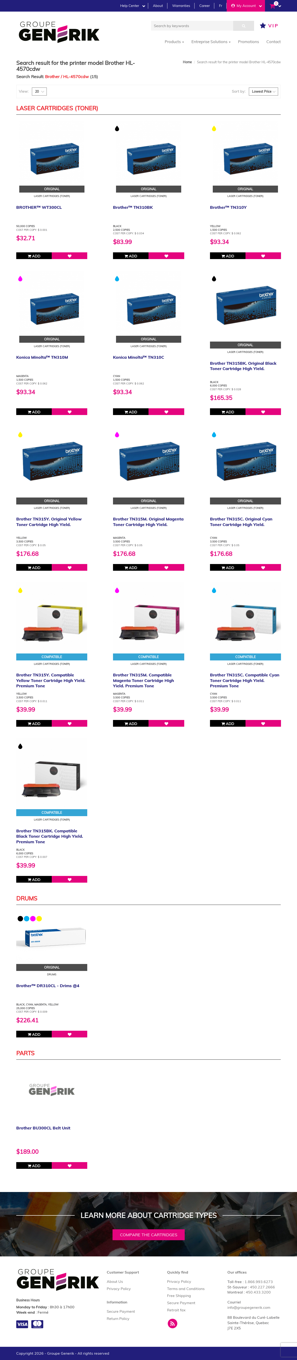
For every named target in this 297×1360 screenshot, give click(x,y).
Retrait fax (176, 1310)
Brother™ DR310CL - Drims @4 (47, 985)
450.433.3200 (258, 1292)
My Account (246, 5)
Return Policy (118, 1318)
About (158, 5)
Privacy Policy (119, 1288)
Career (204, 5)
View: (24, 91)
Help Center (132, 5)
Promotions (248, 41)
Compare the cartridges (148, 1234)
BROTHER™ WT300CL (39, 207)
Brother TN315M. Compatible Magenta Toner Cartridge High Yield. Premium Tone (143, 680)
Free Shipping (179, 1295)
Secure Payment (121, 1311)
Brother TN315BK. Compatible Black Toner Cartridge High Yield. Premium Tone (49, 836)
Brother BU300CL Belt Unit (43, 1128)
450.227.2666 (262, 1287)
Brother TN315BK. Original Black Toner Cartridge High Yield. (243, 366)
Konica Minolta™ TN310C (138, 357)
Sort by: (238, 91)
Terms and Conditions (186, 1288)
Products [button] (174, 41)
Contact (273, 41)
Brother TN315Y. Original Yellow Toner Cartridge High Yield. (49, 521)
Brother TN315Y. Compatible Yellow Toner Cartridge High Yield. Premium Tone (50, 680)
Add (34, 256)
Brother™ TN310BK (133, 207)
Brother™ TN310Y (228, 207)
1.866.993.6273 (259, 1281)
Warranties (181, 5)
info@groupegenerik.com (248, 1307)
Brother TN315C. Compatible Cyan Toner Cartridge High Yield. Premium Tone (244, 680)
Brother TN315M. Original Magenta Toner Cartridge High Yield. (148, 521)
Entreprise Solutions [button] (211, 41)
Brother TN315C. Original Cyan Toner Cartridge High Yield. (241, 521)
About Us (115, 1281)
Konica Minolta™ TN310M (42, 357)
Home (187, 62)
